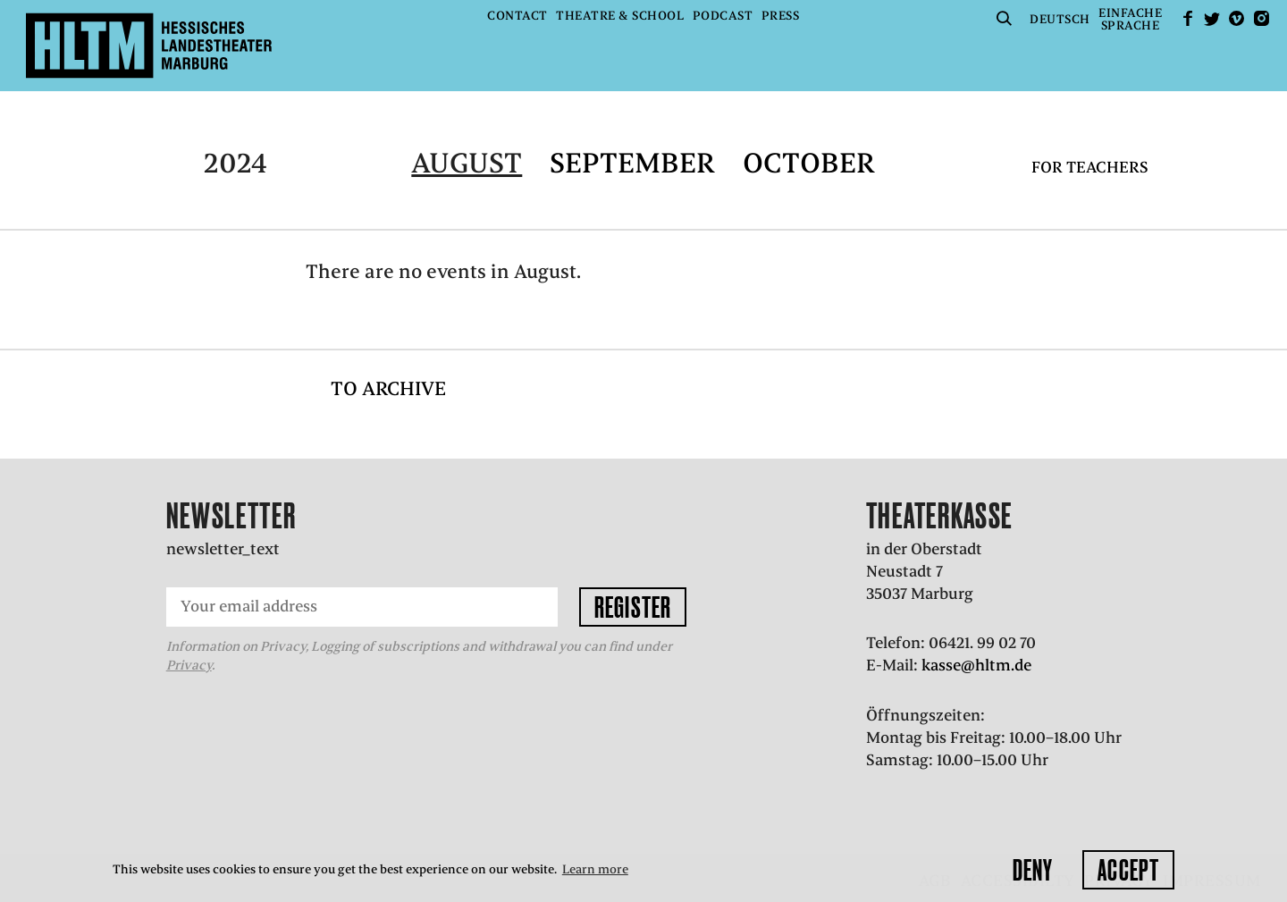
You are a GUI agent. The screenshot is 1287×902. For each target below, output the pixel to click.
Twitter (1212, 18)
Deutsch (1060, 19)
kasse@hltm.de (976, 665)
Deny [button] (1033, 870)
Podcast (723, 15)
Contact (517, 15)
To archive (388, 388)
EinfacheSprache (1130, 19)
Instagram (1261, 18)
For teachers (1089, 167)
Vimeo (1237, 18)
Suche (1005, 18)
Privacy (189, 665)
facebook (1188, 18)
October (809, 163)
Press (780, 15)
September (632, 163)
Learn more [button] (595, 869)
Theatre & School (620, 15)
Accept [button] (1128, 870)
